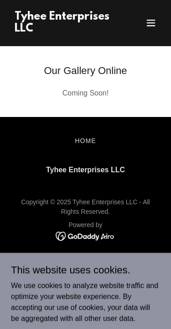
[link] (63, 29)
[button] (151, 23)
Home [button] (85, 140)
